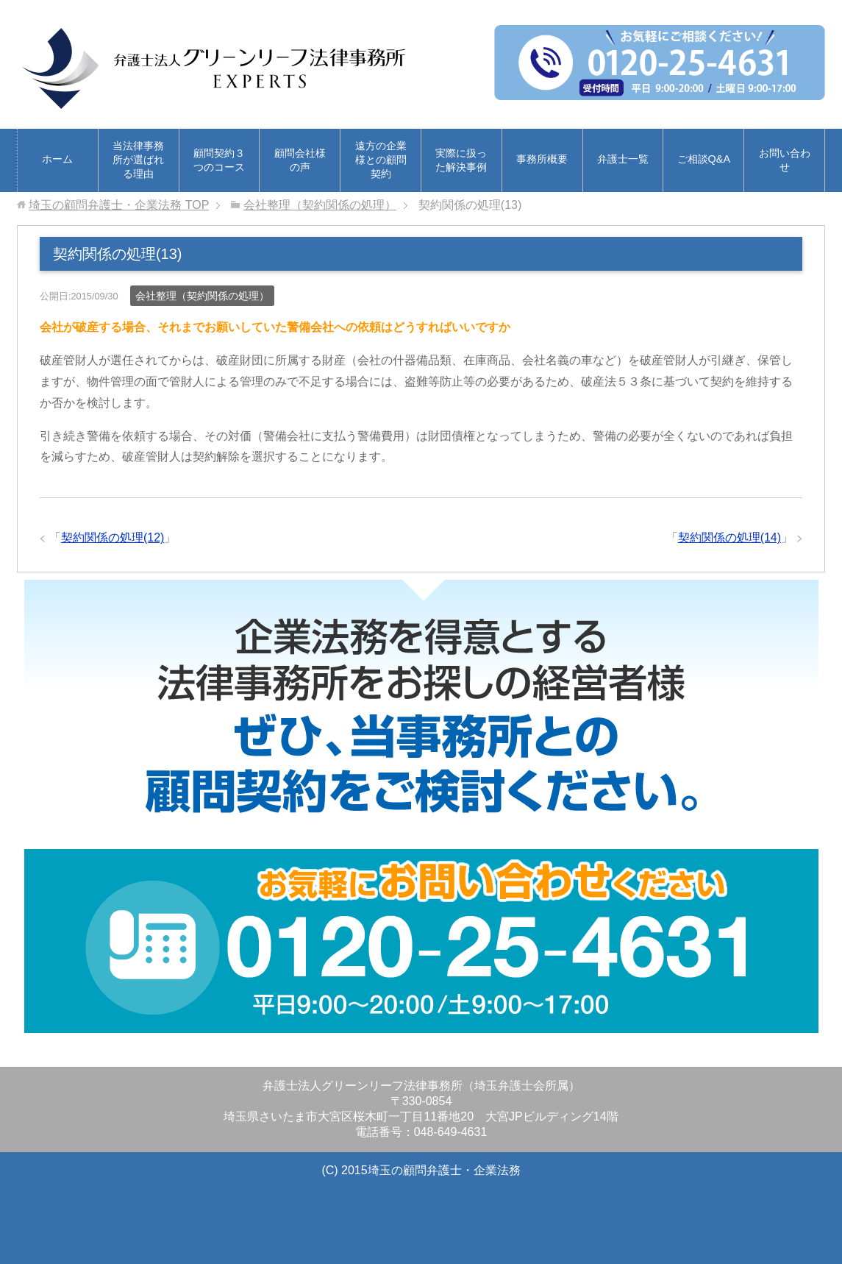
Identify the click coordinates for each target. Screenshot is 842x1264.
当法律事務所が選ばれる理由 (138, 160)
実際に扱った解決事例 (461, 160)
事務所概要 (542, 159)
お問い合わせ (784, 160)
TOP (119, 205)
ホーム (57, 159)
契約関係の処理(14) (729, 537)
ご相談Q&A (703, 159)
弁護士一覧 (623, 159)
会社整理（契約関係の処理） (202, 296)
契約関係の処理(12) (112, 537)
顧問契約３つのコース (219, 160)
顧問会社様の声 (300, 160)
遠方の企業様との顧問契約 (381, 160)
